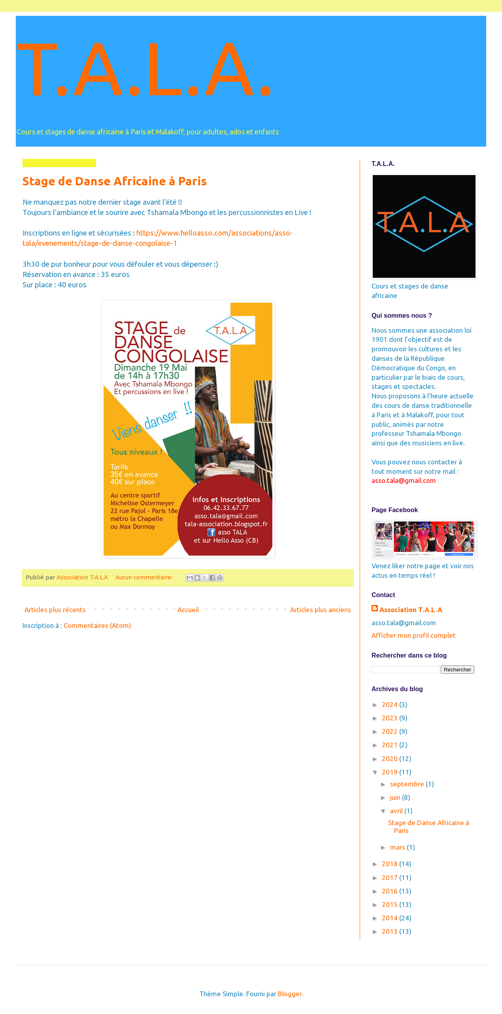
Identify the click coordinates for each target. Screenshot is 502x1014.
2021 (390, 744)
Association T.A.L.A (410, 609)
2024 (390, 704)
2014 (390, 918)
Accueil (188, 609)
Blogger (290, 993)
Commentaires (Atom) (97, 625)
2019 (390, 772)
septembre (408, 784)
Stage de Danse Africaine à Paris (115, 181)
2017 (390, 877)
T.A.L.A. (145, 67)
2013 (390, 931)
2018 (390, 863)
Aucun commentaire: (144, 577)
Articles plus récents (55, 609)
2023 (390, 718)
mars (398, 847)
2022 (390, 731)
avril (397, 810)
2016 (390, 891)
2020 (390, 758)
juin (396, 797)
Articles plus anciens (320, 609)
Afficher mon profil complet (414, 635)
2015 (390, 904)
